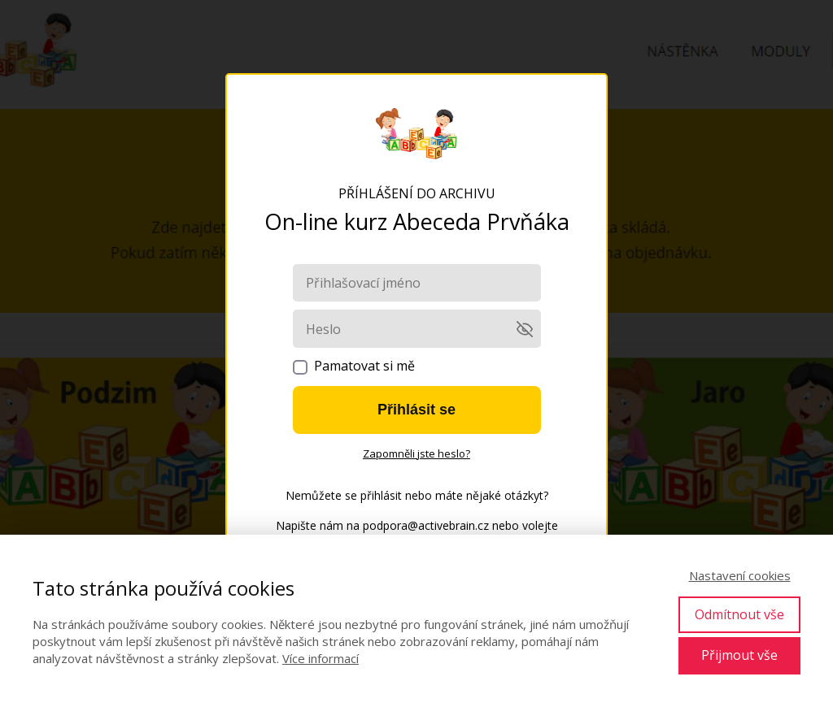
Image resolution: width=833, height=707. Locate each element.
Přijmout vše (739, 655)
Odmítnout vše (739, 614)
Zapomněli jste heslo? (416, 453)
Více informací (320, 658)
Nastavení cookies (740, 575)
